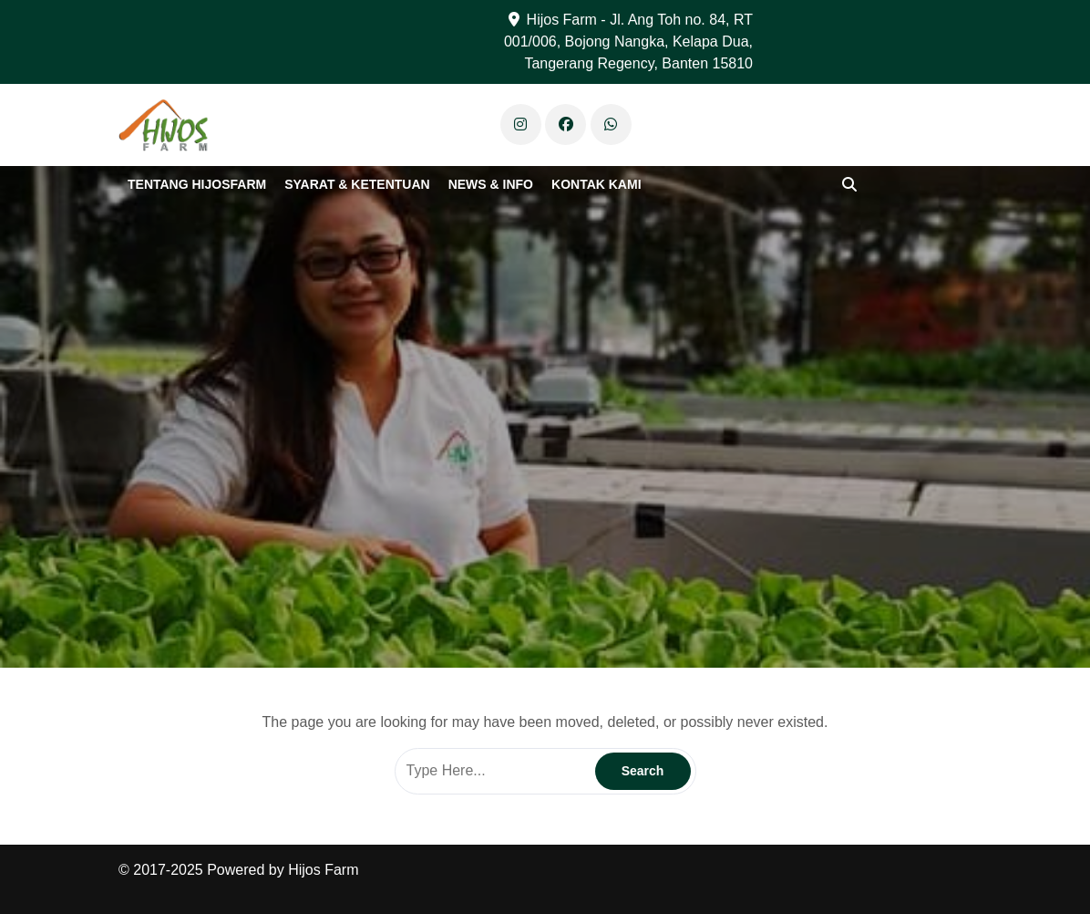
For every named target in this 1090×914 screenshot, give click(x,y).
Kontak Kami (596, 184)
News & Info (490, 184)
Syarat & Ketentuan (356, 184)
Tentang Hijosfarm (197, 184)
